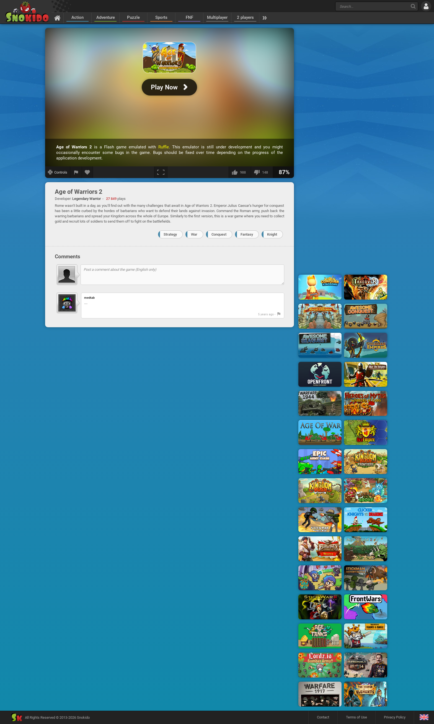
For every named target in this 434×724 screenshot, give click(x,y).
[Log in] (426, 6)
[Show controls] (57, 172)
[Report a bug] (76, 172)
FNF (189, 17)
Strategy (170, 234)
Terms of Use (356, 717)
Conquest (218, 234)
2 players (245, 17)
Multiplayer (217, 17)
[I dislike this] (262, 172)
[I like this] (240, 172)
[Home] (57, 18)
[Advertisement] (342, 112)
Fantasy (247, 234)
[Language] (424, 717)
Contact (323, 717)
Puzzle (133, 17)
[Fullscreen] (160, 172)
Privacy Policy (394, 717)
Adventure (105, 17)
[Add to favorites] (87, 172)
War (194, 234)
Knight (272, 234)
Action (77, 17)
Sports (161, 17)
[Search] (413, 6)
